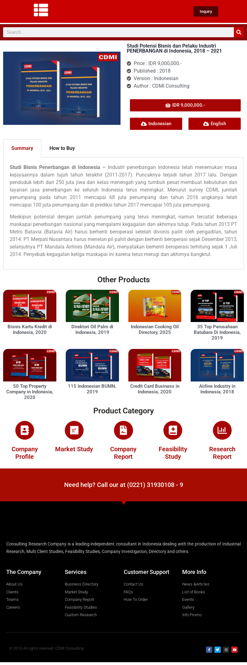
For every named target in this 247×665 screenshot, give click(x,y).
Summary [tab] (22, 148)
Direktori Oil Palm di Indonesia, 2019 (92, 329)
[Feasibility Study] (173, 432)
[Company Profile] (25, 432)
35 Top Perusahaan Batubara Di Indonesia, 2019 (217, 332)
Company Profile (25, 455)
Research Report (222, 455)
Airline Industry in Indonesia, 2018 (217, 389)
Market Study (74, 452)
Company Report (123, 455)
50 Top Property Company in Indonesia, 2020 (29, 391)
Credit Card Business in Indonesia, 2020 (154, 389)
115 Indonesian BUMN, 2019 (92, 389)
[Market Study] (74, 432)
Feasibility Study (173, 455)
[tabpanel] (123, 213)
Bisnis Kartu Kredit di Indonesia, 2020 (30, 329)
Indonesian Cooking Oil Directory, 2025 (155, 329)
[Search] (239, 32)
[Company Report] (123, 432)
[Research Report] (222, 432)
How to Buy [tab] (62, 148)
